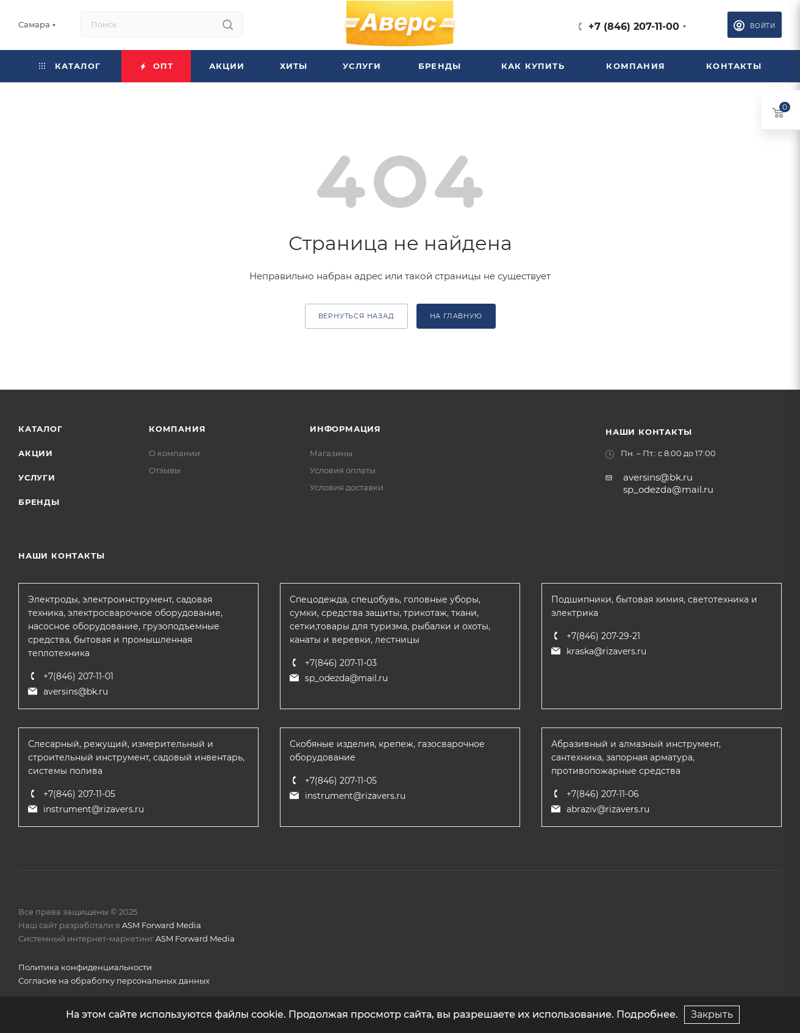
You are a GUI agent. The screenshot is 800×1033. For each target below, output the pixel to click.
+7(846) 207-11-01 (78, 676)
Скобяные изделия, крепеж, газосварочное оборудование (387, 750)
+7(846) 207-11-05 (79, 793)
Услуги (36, 477)
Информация (345, 429)
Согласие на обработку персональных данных (114, 980)
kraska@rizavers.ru (606, 651)
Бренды (39, 502)
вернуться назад (356, 316)
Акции (35, 453)
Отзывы (164, 470)
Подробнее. (647, 1014)
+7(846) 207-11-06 (602, 793)
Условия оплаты (343, 470)
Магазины (331, 453)
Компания (177, 429)
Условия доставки (347, 487)
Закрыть (712, 1014)
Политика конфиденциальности (85, 967)
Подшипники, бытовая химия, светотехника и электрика (654, 606)
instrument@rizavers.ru (93, 809)
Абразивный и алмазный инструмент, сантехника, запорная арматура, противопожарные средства (636, 757)
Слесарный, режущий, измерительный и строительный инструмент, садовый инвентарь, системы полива (136, 757)
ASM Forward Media (161, 925)
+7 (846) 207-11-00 (633, 26)
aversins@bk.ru (658, 477)
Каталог (40, 429)
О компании (174, 453)
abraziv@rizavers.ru (607, 809)
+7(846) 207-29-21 (603, 636)
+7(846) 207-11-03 (341, 662)
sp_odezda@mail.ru (668, 489)
